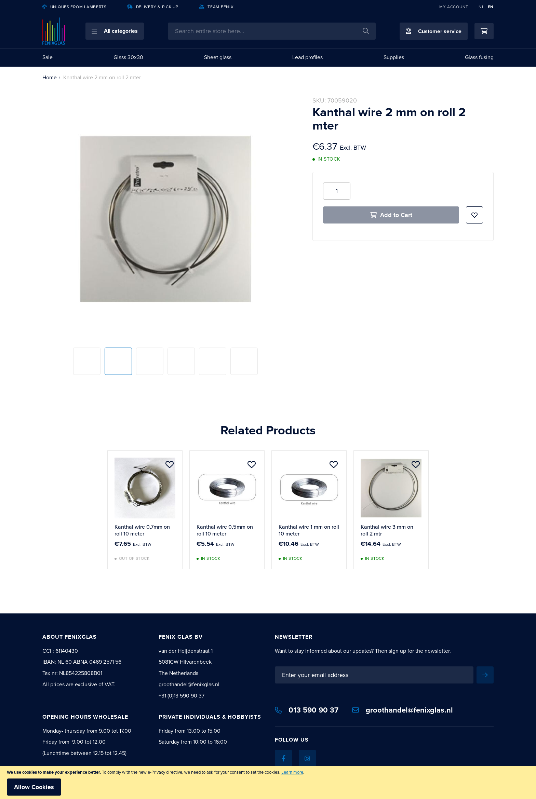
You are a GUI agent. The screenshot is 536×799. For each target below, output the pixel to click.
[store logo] (53, 31)
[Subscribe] (485, 674)
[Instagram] (307, 758)
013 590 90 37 (306, 710)
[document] (268, 783)
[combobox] (272, 31)
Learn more (292, 772)
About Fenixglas (69, 637)
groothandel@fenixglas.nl (402, 710)
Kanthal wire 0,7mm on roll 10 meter (142, 530)
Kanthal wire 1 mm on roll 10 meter (309, 530)
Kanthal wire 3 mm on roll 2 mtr (387, 530)
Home (49, 77)
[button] (114, 31)
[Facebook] (283, 758)
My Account (453, 7)
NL (481, 7)
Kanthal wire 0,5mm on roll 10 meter (225, 530)
